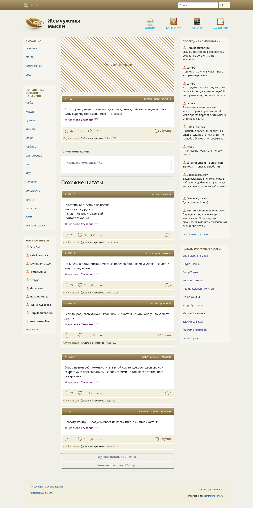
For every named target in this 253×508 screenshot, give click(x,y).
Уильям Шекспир (193, 280)
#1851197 (70, 194)
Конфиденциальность (41, 492)
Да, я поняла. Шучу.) (195, 202)
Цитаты (150, 20)
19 (71, 439)
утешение (165, 303)
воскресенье (34, 66)
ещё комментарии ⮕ (195, 234)
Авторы (197, 20)
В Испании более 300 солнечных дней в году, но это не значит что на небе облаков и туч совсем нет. (204, 134)
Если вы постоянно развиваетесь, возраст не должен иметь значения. (204, 55)
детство (155, 356)
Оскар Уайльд (191, 297)
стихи (30, 164)
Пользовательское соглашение (46, 486)
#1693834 (70, 303)
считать (166, 194)
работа (148, 98)
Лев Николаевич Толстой (198, 288)
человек (31, 182)
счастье (166, 98)
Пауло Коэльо (191, 264)
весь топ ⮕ (32, 329)
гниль (30, 57)
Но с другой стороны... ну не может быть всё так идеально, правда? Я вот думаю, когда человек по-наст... (205, 91)
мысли (30, 129)
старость (33, 191)
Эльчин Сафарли (193, 321)
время (30, 199)
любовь (31, 147)
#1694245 (70, 98)
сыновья (31, 48)
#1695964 (70, 356)
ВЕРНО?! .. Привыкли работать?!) (203, 166)
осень (29, 217)
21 (71, 393)
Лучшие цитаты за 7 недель (118, 457)
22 (71, 285)
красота (143, 411)
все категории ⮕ (35, 225)
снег (29, 74)
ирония (31, 120)
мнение (167, 253)
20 (71, 130)
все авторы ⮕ (190, 338)
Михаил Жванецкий (195, 330)
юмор (29, 138)
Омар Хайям (190, 272)
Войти (31, 5)
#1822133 (70, 411)
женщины (165, 411)
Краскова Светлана (80, 224)
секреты (166, 356)
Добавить (220, 20)
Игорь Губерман (193, 305)
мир (28, 173)
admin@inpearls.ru (213, 495)
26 (71, 235)
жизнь (30, 111)
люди (29, 103)
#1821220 (70, 253)
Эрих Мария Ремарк (195, 255)
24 (71, 335)
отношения (34, 155)
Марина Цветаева (194, 313)
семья (157, 98)
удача (158, 253)
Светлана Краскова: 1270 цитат (118, 465)
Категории (173, 20)
